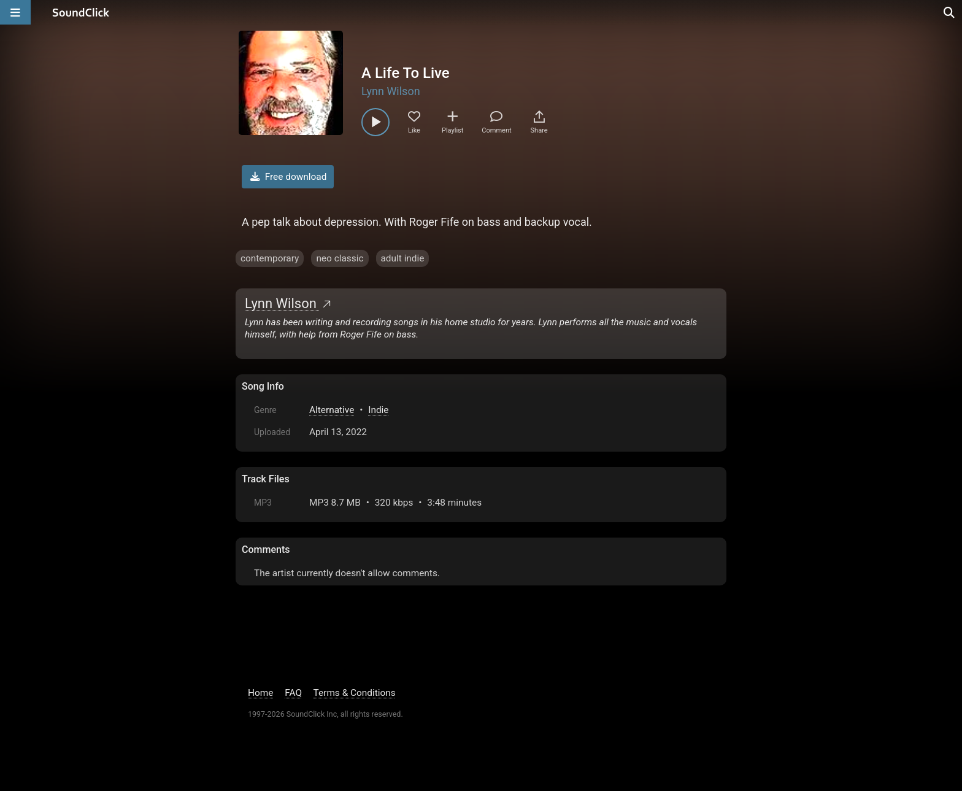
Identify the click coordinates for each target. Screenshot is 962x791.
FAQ (293, 692)
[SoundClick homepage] (81, 12)
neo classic (339, 258)
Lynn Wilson (390, 91)
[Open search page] (949, 12)
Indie (378, 409)
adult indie (403, 258)
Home (260, 692)
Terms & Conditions (355, 692)
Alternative (331, 409)
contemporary (269, 258)
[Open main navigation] (15, 12)
